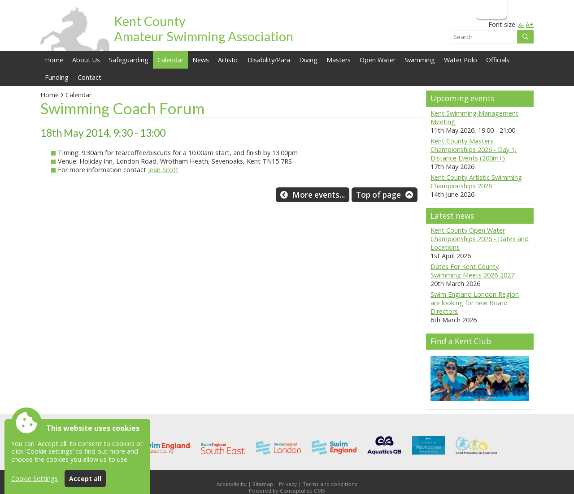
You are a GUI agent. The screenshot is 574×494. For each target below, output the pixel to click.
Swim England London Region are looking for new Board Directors (474, 303)
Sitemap (262, 484)
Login (490, 9)
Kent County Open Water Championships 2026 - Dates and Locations (479, 238)
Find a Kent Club (460, 341)
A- (521, 25)
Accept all (85, 478)
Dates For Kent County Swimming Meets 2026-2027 (472, 270)
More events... (318, 195)
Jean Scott (163, 169)
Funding (57, 77)
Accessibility (232, 484)
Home (54, 60)
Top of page (378, 195)
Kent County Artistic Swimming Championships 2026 (476, 181)
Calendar (170, 60)
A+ (530, 24)
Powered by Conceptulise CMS (287, 490)
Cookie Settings (34, 478)
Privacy (288, 484)
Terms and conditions (330, 484)
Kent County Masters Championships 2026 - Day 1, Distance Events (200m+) (473, 149)
